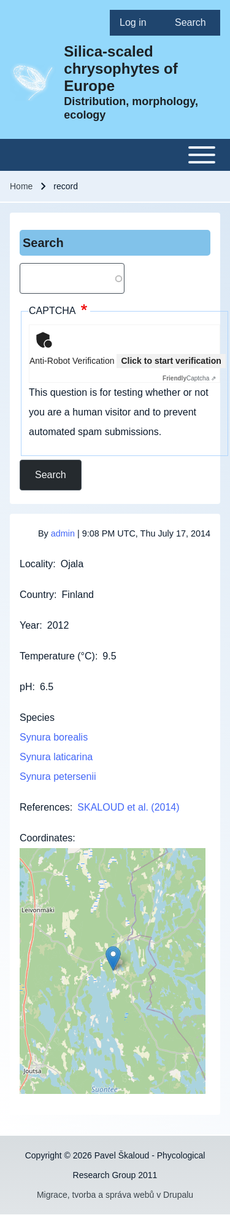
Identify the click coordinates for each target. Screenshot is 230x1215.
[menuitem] (137, 23)
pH (26, 687)
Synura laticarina (56, 757)
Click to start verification (171, 361)
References (45, 807)
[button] (113, 958)
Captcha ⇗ (189, 378)
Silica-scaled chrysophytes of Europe (120, 68)
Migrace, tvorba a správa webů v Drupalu (115, 1195)
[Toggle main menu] (115, 155)
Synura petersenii (58, 776)
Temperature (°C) (57, 656)
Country (37, 594)
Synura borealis (54, 737)
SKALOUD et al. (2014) (128, 807)
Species (37, 717)
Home (21, 186)
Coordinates (46, 838)
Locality (36, 564)
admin (63, 533)
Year (29, 625)
